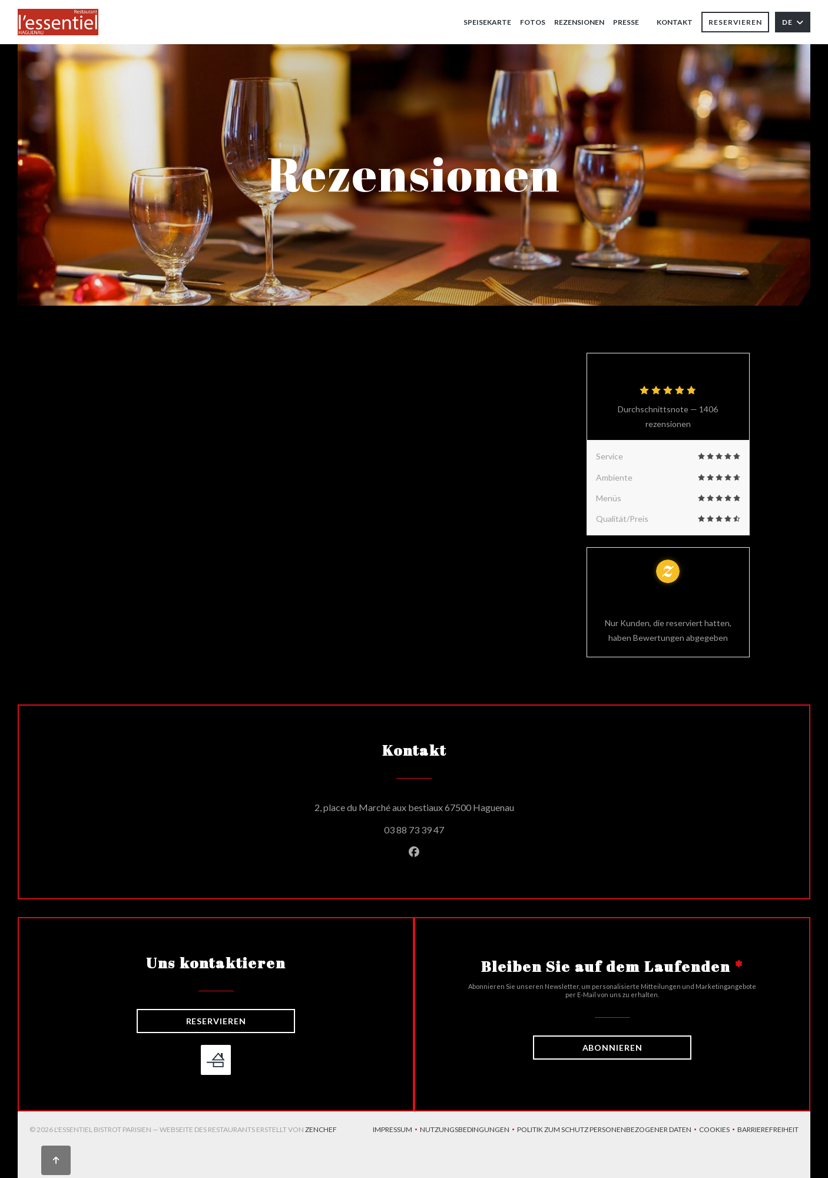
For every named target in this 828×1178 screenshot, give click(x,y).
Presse (626, 22)
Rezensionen (579, 22)
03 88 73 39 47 (414, 829)
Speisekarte (487, 22)
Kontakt (675, 22)
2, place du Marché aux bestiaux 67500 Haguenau (467, 806)
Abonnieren (612, 1048)
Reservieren (735, 22)
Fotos (532, 22)
